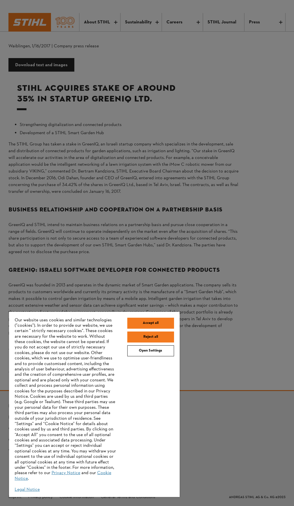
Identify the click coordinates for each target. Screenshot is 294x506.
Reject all (150, 336)
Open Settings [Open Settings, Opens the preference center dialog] (150, 350)
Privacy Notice (66, 473)
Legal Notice (27, 490)
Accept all (151, 323)
